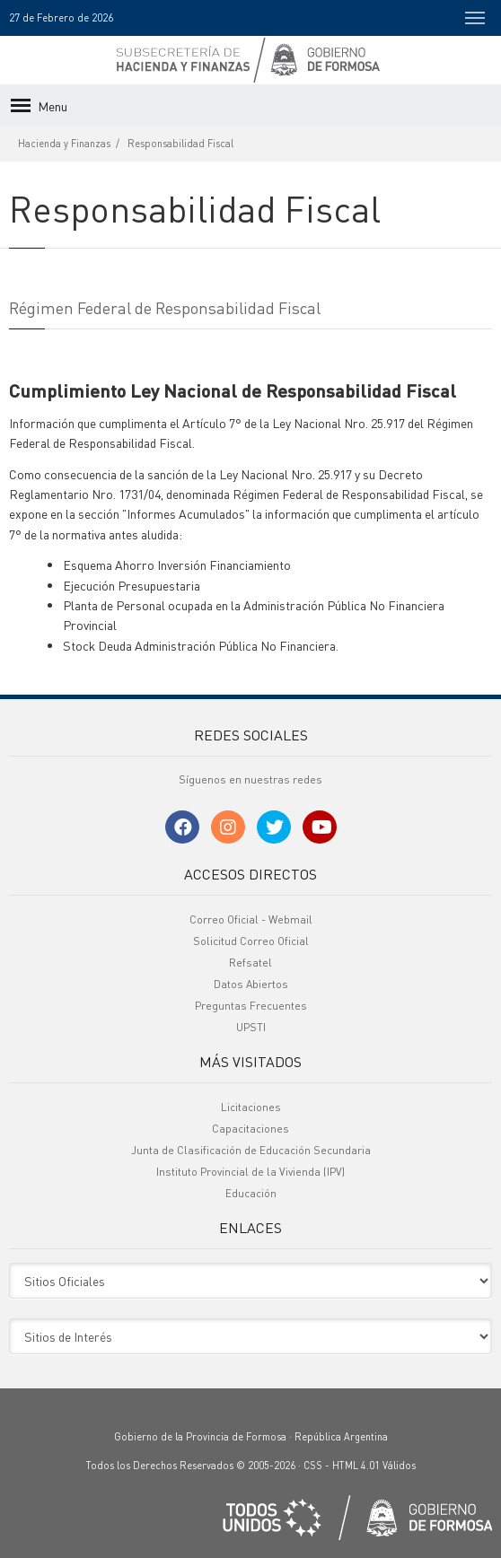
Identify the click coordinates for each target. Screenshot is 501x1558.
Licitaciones (251, 1107)
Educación (251, 1193)
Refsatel (250, 962)
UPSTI (251, 1027)
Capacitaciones (250, 1128)
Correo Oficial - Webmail (250, 919)
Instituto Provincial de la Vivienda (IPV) (250, 1171)
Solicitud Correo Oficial (251, 941)
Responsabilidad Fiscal (180, 143)
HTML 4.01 (356, 1465)
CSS (312, 1465)
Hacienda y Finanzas (64, 143)
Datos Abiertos (251, 984)
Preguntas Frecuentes (251, 1005)
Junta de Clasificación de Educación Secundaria (251, 1150)
